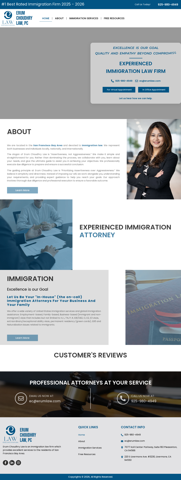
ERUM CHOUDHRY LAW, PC (24, 18)
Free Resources (114, 18)
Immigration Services (83, 18)
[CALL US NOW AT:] (160, 398)
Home (45, 18)
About (59, 18)
